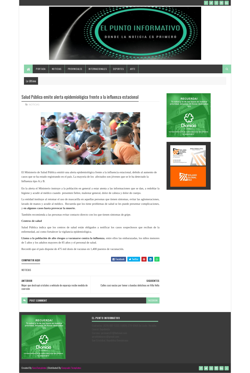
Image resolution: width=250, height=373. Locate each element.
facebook (153, 300)
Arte (132, 68)
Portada (41, 68)
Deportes (118, 68)
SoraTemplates (39, 367)
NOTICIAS (34, 104)
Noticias (57, 68)
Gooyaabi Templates (71, 367)
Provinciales (75, 68)
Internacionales (98, 68)
